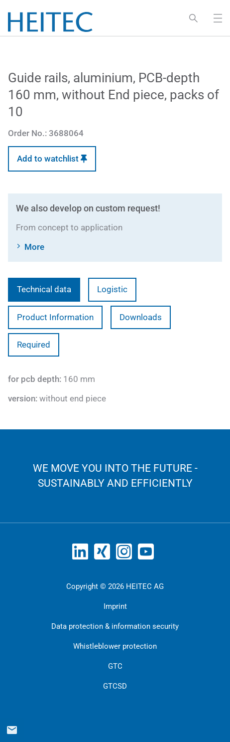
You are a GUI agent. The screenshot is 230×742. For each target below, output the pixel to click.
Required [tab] (33, 345)
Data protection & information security (115, 626)
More (34, 247)
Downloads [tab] (140, 317)
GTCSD (115, 686)
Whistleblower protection (115, 646)
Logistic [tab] (112, 289)
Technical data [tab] (44, 289)
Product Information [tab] (55, 317)
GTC (115, 666)
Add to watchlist (52, 159)
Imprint (115, 606)
